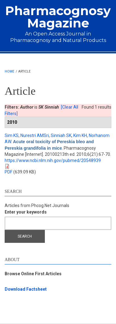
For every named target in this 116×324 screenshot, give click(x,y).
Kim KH (80, 135)
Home (9, 71)
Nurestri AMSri (34, 135)
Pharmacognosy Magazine (58, 17)
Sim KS (12, 135)
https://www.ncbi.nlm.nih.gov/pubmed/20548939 (53, 160)
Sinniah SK (61, 135)
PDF (8, 171)
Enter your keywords (26, 212)
